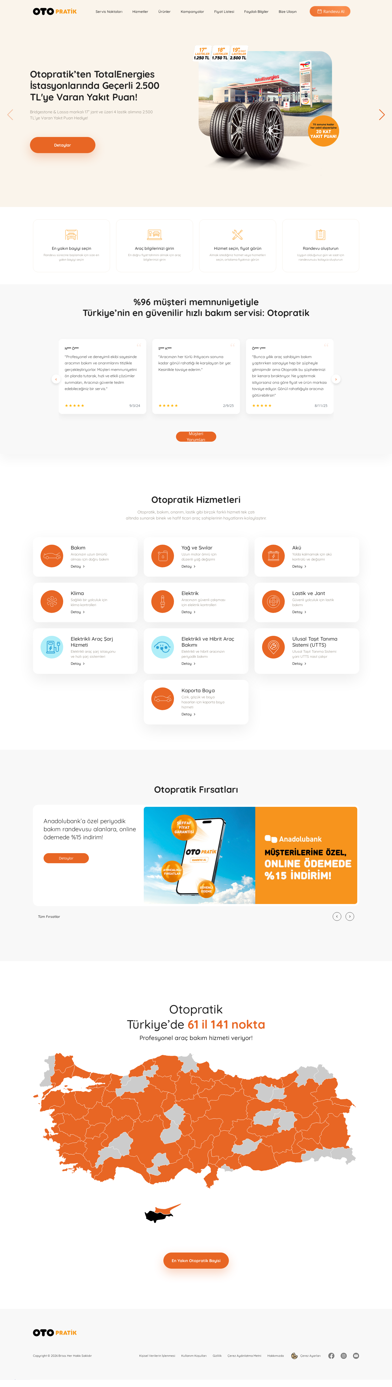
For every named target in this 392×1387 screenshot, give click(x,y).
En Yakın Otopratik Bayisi (196, 1260)
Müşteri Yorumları (196, 437)
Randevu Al (329, 11)
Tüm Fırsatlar (49, 916)
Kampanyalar (192, 11)
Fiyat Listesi (224, 11)
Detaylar (62, 145)
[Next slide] (336, 379)
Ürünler (164, 11)
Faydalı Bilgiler (256, 11)
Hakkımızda (275, 1356)
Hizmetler (140, 11)
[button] (381, 114)
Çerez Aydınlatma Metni (244, 1356)
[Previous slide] (56, 379)
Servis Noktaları (109, 11)
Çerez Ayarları (306, 1356)
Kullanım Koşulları (194, 1356)
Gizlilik (217, 1356)
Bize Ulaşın (288, 11)
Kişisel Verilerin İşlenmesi (157, 1356)
